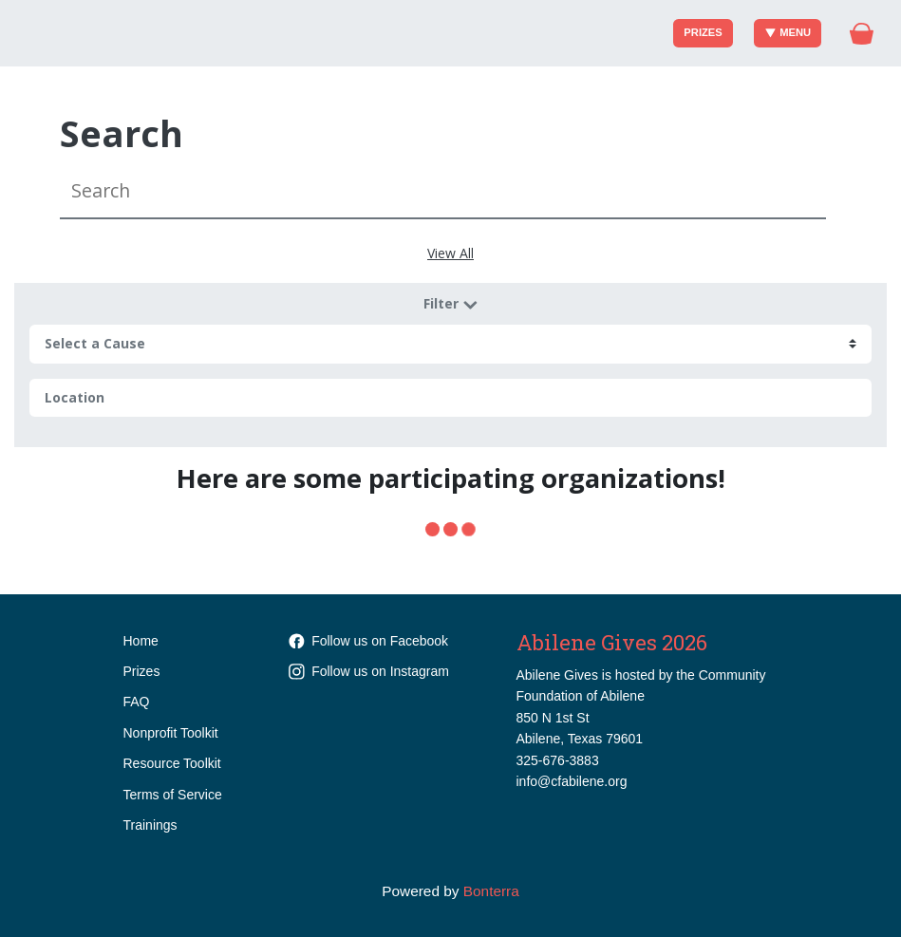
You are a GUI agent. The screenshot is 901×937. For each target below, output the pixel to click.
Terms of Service (172, 794)
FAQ (136, 701)
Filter (451, 303)
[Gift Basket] (861, 33)
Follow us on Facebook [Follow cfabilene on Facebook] (368, 640)
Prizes (703, 32)
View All (450, 253)
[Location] (450, 398)
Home (141, 640)
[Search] (443, 191)
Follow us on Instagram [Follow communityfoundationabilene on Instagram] (369, 671)
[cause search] (450, 344)
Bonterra (491, 891)
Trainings (150, 825)
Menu (788, 33)
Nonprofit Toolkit (170, 732)
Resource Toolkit (172, 763)
